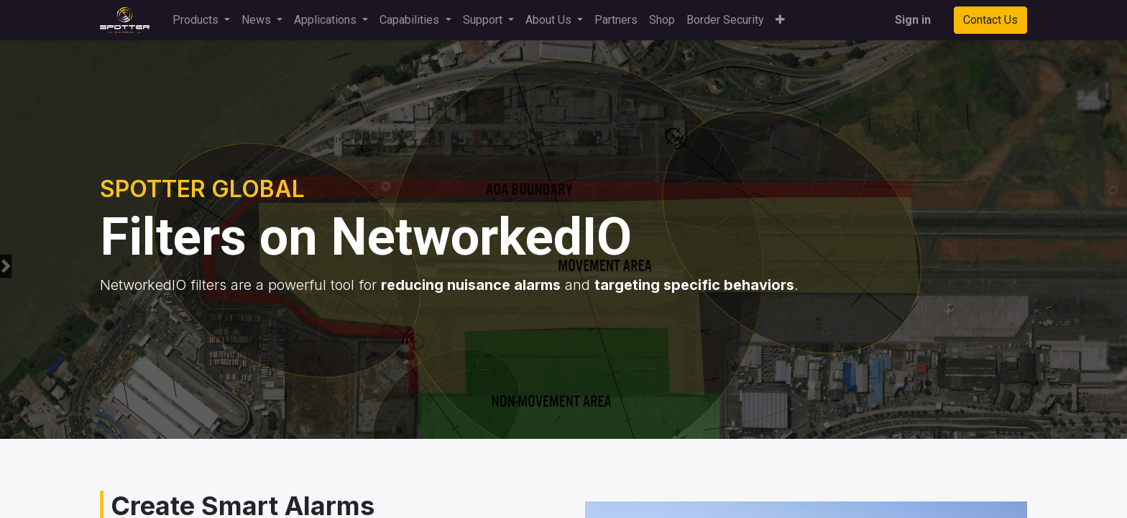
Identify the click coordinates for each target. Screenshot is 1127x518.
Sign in (913, 20)
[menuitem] (616, 20)
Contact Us (990, 20)
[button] (780, 20)
